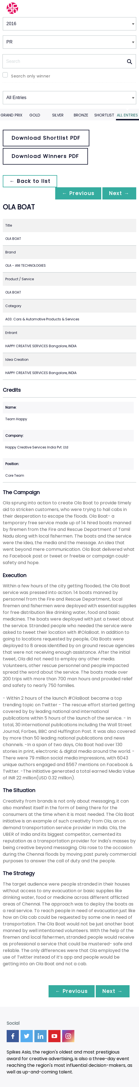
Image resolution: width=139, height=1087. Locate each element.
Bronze (81, 115)
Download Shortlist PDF (46, 137)
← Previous (78, 193)
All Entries (127, 115)
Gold (34, 115)
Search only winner (30, 76)
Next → (119, 193)
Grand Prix (11, 115)
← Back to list (29, 181)
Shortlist (104, 115)
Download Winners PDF (45, 156)
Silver (58, 115)
